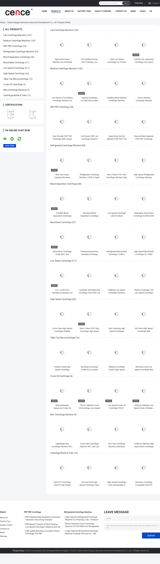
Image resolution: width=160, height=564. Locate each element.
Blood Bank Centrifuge (14, 62)
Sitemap (3, 536)
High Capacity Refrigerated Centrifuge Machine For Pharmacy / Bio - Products (81, 518)
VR (151, 11)
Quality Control (103, 11)
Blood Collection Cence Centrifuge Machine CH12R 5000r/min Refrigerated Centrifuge (82, 525)
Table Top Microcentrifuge (15, 79)
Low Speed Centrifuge (13, 68)
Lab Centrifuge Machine (14, 35)
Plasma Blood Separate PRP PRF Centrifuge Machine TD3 (144, 139)
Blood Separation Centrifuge (16, 57)
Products (56, 11)
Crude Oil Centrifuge (12, 84)
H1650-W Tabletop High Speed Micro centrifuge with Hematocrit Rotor (144, 446)
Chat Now (139, 3)
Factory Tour (84, 11)
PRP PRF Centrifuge (12, 46)
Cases (143, 11)
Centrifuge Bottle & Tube (14, 95)
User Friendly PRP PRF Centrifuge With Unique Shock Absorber (62, 139)
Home (44, 11)
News (133, 11)
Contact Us (121, 11)
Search (126, 3)
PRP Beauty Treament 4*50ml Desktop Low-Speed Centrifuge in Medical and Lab (42, 525)
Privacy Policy (18, 551)
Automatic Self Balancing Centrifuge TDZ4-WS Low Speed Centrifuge (89, 293)
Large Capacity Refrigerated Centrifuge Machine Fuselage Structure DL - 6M (81, 532)
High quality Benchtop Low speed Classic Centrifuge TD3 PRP (42, 532)
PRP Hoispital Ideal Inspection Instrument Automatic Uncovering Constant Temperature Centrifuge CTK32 (42, 519)
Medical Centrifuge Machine (16, 40)
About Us (69, 11)
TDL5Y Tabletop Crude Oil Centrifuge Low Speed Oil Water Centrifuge (89, 408)
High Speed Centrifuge (14, 73)
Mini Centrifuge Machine (15, 90)
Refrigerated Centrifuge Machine (18, 51)
